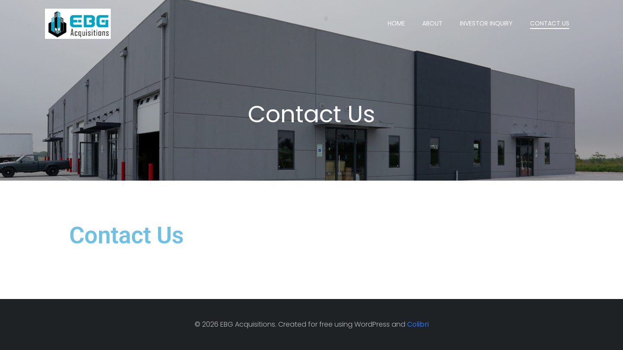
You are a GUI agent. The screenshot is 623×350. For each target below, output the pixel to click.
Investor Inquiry (486, 23)
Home (396, 23)
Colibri (418, 324)
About (432, 23)
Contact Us (549, 23)
